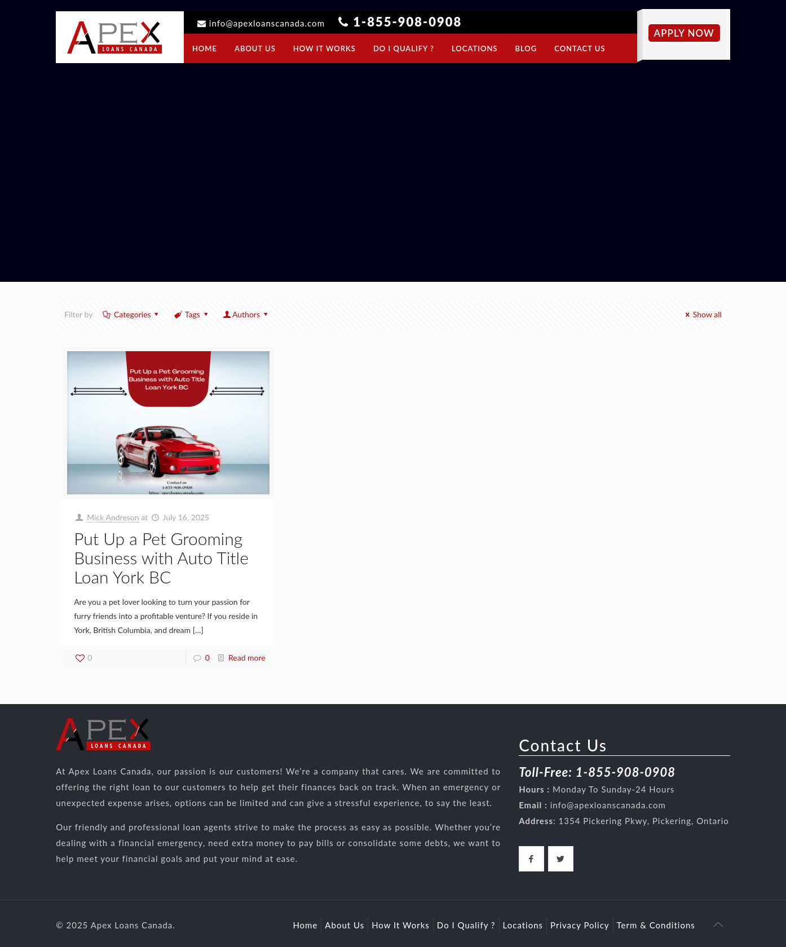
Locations (523, 925)
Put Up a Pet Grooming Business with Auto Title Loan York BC (161, 557)
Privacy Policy (579, 925)
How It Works (401, 925)
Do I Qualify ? (466, 925)
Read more (247, 657)
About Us (344, 925)
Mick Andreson (113, 517)
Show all (702, 314)
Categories (131, 314)
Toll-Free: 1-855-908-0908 (597, 772)
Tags (191, 314)
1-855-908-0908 (407, 21)
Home (305, 925)
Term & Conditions (656, 925)
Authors (246, 314)
